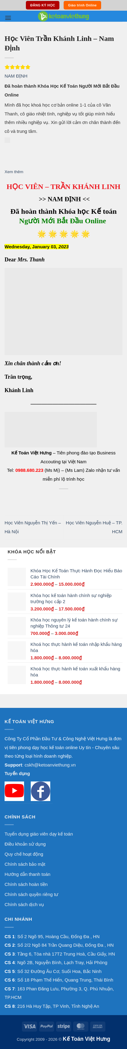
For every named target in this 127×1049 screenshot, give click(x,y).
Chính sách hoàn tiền (26, 884)
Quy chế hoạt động (24, 854)
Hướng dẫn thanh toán (27, 874)
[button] (8, 18)
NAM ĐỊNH (16, 75)
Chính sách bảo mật (25, 864)
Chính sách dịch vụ (24, 904)
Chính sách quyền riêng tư (31, 894)
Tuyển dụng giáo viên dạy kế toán (39, 833)
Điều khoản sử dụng (25, 844)
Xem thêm (14, 171)
